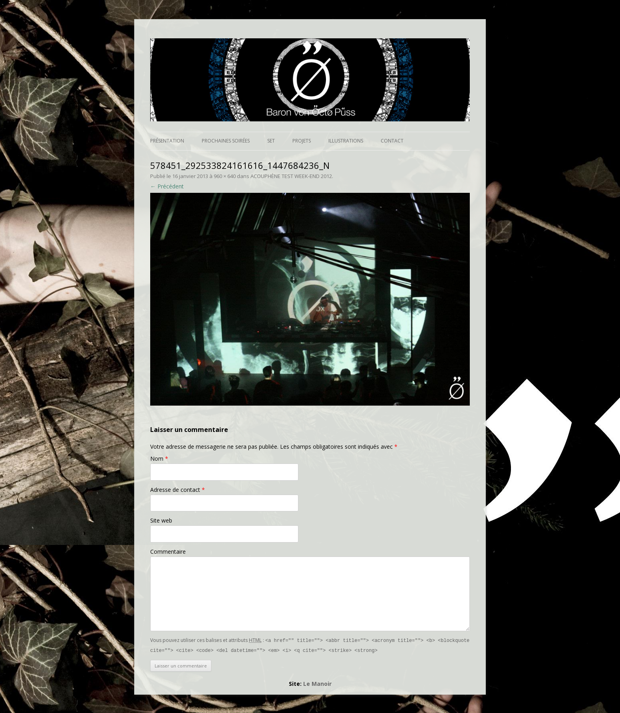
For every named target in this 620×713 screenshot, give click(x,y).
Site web (161, 520)
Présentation (167, 140)
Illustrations (345, 140)
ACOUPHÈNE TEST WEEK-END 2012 (291, 176)
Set (271, 140)
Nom (159, 458)
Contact (392, 140)
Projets (301, 140)
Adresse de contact (177, 489)
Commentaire (168, 551)
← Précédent (167, 186)
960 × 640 (225, 176)
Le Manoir (317, 683)
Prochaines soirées (226, 140)
